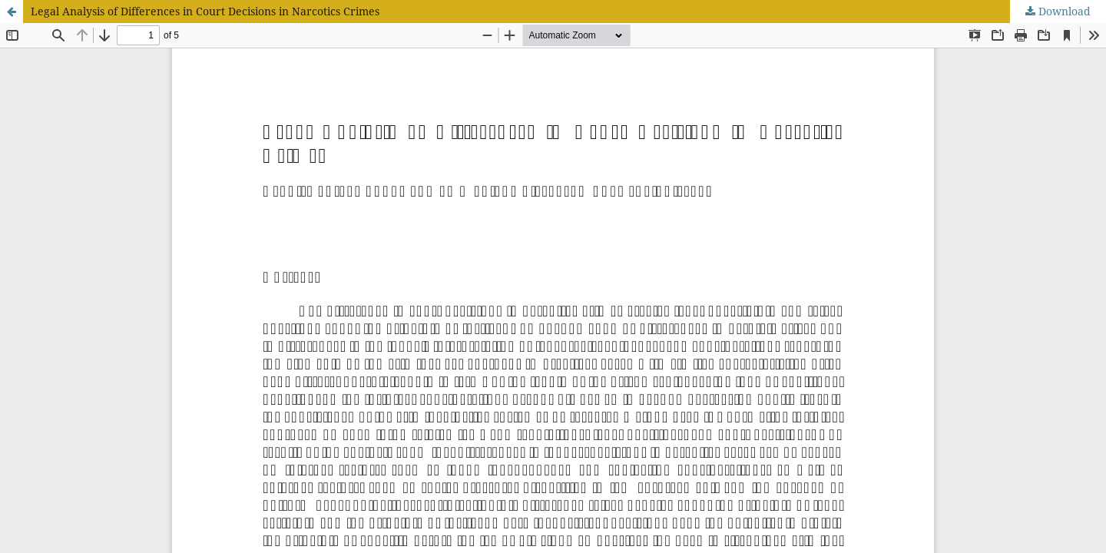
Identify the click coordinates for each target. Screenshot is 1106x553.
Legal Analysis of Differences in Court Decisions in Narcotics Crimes (205, 11)
